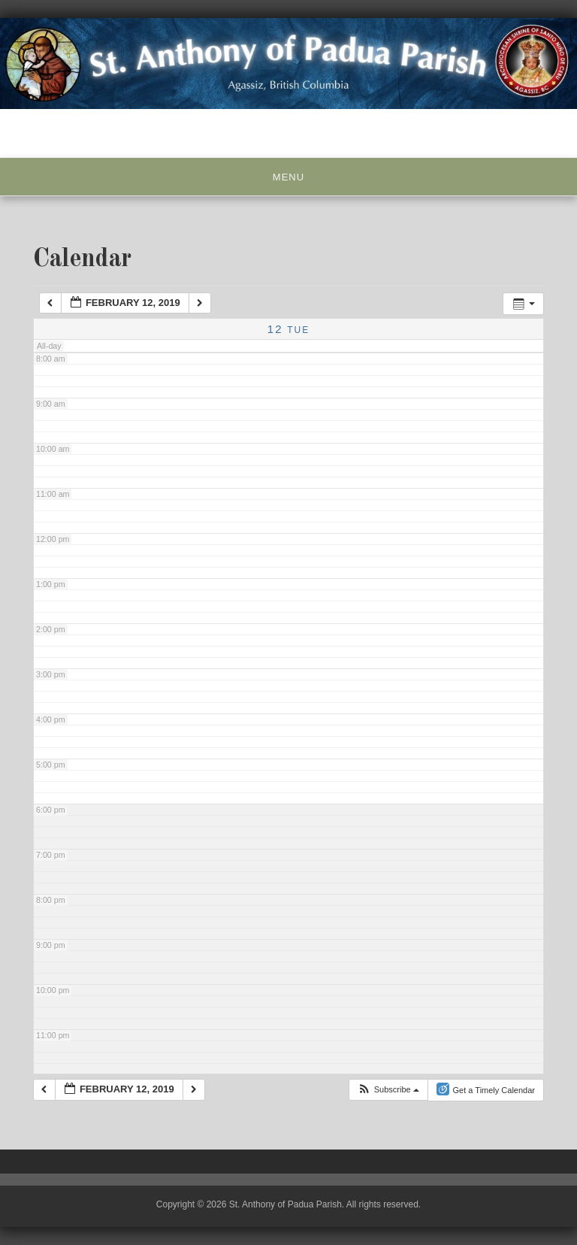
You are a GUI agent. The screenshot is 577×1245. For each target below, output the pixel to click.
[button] (388, 1090)
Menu (288, 177)
